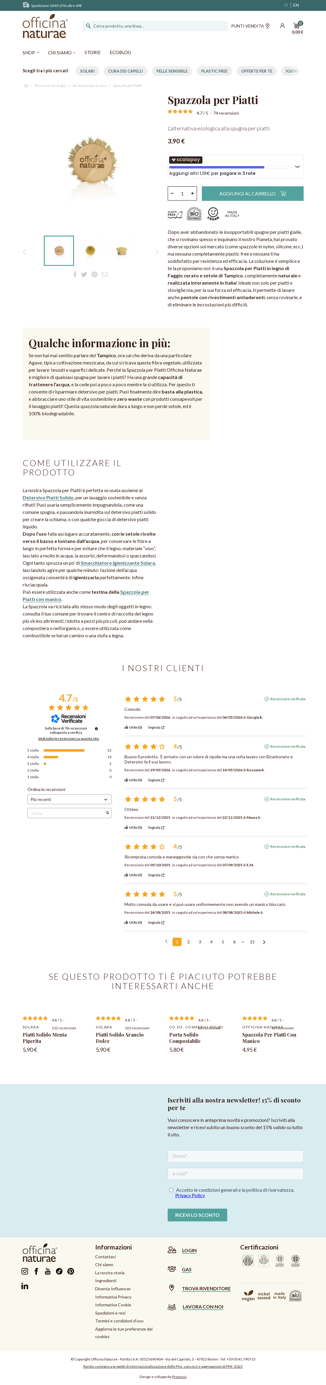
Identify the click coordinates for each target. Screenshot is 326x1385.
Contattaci (105, 1256)
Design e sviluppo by (163, 1376)
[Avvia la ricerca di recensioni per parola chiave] (107, 813)
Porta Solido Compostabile (185, 1037)
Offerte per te (256, 71)
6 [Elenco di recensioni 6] (234, 941)
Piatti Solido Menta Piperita (45, 1037)
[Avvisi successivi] (264, 942)
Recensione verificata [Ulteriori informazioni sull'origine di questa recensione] (287, 699)
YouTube (48, 1271)
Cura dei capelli (125, 71)
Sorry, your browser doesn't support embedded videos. (224, 486)
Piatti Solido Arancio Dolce (120, 1037)
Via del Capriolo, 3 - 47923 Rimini (191, 1359)
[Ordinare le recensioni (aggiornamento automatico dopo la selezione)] (69, 799)
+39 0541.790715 (241, 1359)
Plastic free (214, 71)
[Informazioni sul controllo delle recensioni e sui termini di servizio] (96, 728)
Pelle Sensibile (172, 71)
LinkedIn (25, 1285)
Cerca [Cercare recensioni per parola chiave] (66, 813)
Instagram (25, 1271)
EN (296, 5)
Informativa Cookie (113, 1304)
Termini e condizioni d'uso (119, 1320)
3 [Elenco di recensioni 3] (200, 941)
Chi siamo (104, 1264)
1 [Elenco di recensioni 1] (177, 941)
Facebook (36, 1271)
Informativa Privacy (113, 1296)
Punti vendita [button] (250, 26)
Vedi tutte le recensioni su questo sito (68, 739)
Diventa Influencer (113, 1288)
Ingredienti (105, 1280)
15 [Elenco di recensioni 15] (252, 941)
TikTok (59, 1271)
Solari (87, 71)
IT (286, 5)
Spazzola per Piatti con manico (269, 1037)
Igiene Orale (299, 71)
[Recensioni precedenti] (166, 941)
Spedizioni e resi (110, 1312)
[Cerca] (155, 26)
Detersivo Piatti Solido (48, 497)
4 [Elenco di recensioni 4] (211, 941)
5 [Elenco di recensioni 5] (223, 941)
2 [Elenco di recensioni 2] (188, 941)
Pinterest (71, 1271)
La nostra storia (109, 1272)
